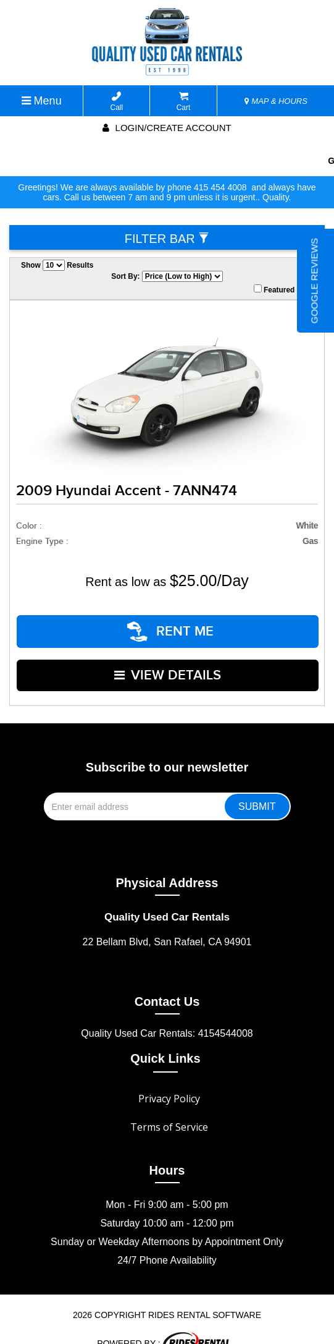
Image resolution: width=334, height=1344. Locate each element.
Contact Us (167, 980)
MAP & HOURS (275, 101)
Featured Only (283, 289)
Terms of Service (169, 1106)
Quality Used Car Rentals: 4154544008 (167, 1012)
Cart (184, 101)
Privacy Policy (169, 1077)
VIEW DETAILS (168, 660)
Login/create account (166, 127)
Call (117, 101)
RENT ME (171, 626)
